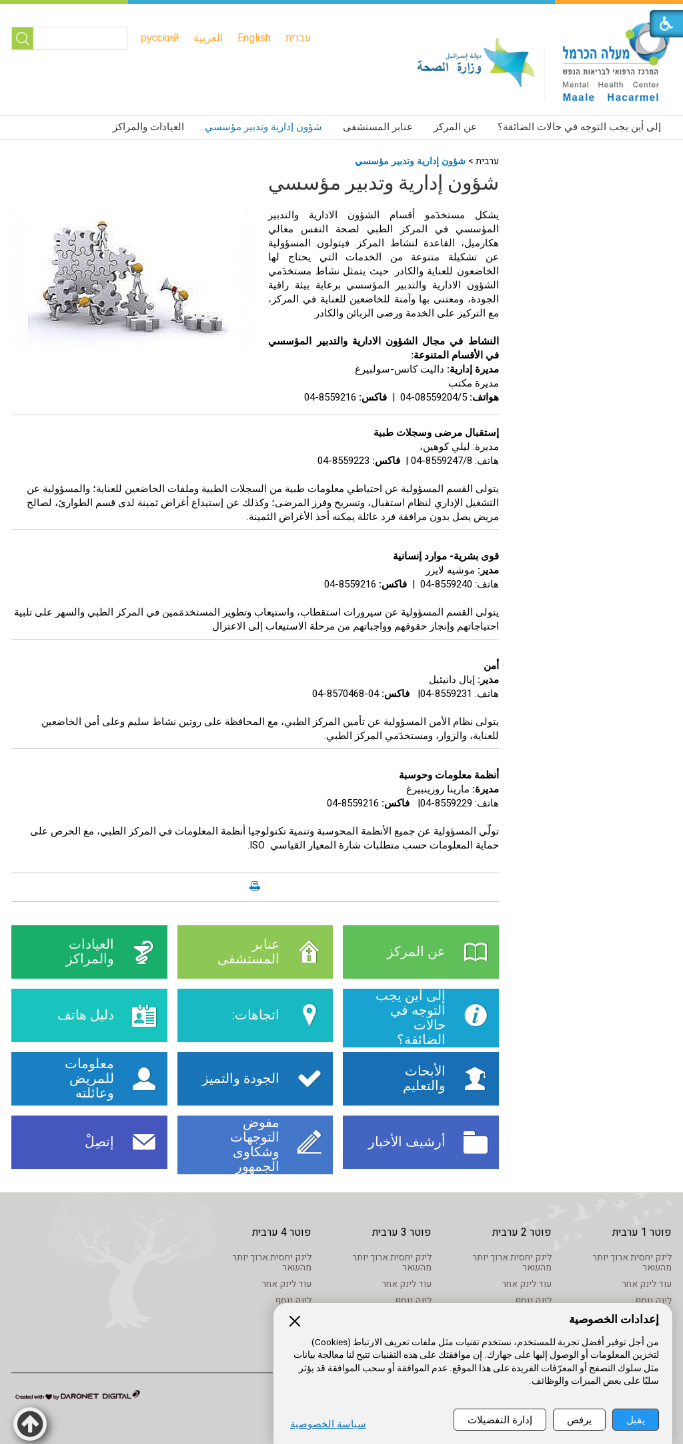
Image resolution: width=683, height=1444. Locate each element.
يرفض (579, 1419)
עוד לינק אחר (647, 1284)
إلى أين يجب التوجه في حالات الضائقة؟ (579, 126)
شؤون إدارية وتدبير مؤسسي (263, 126)
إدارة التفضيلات (500, 1419)
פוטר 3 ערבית (402, 1232)
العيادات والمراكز (148, 126)
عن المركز (455, 126)
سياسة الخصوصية (328, 1424)
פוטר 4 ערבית (281, 1232)
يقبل (635, 1419)
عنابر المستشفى (378, 126)
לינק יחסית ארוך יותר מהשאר (632, 1262)
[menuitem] (298, 38)
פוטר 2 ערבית (522, 1232)
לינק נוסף (653, 1301)
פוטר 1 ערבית (642, 1232)
